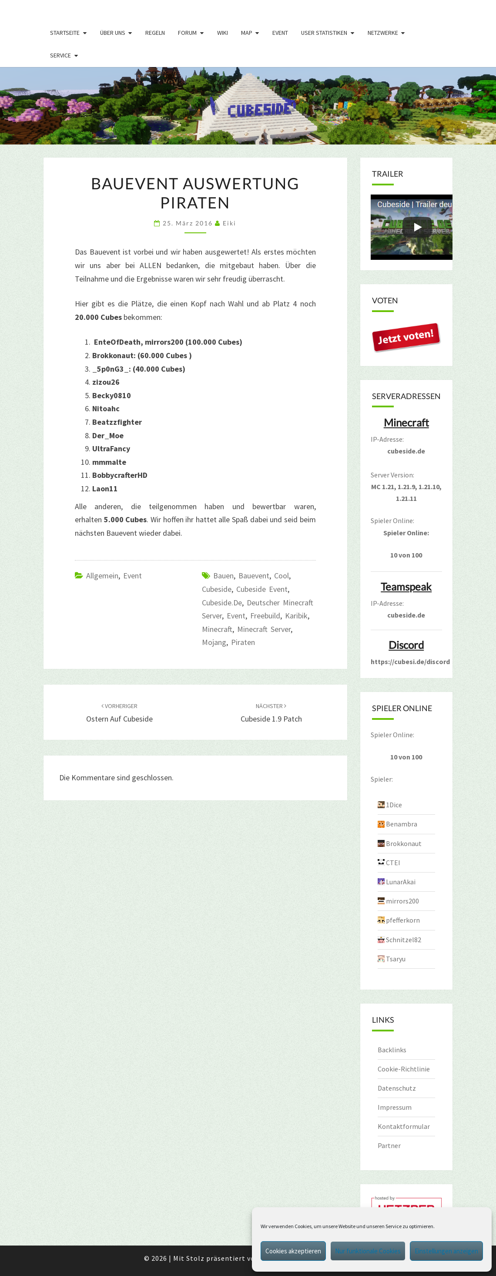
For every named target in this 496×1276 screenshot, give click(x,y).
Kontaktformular (404, 1126)
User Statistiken (324, 33)
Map (246, 33)
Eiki (229, 223)
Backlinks (392, 1049)
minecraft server (264, 629)
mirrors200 (402, 901)
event (236, 616)
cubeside (216, 589)
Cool (281, 576)
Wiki (222, 33)
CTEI (393, 862)
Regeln (155, 33)
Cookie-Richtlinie (404, 1068)
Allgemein (102, 576)
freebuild (265, 616)
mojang (214, 642)
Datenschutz (397, 1088)
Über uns (112, 33)
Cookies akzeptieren (293, 1251)
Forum (187, 33)
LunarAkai (401, 881)
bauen (223, 576)
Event (280, 33)
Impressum (395, 1107)
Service (60, 55)
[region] (248, 105)
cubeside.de (222, 603)
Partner (389, 1145)
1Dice (394, 804)
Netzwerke (383, 33)
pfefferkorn (403, 920)
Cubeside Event (262, 589)
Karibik (296, 616)
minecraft (217, 629)
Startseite (65, 33)
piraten (243, 642)
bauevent (253, 576)
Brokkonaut (404, 843)
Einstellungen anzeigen (446, 1251)
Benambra (401, 823)
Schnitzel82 (403, 939)
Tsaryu (396, 958)
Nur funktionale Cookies (368, 1251)
